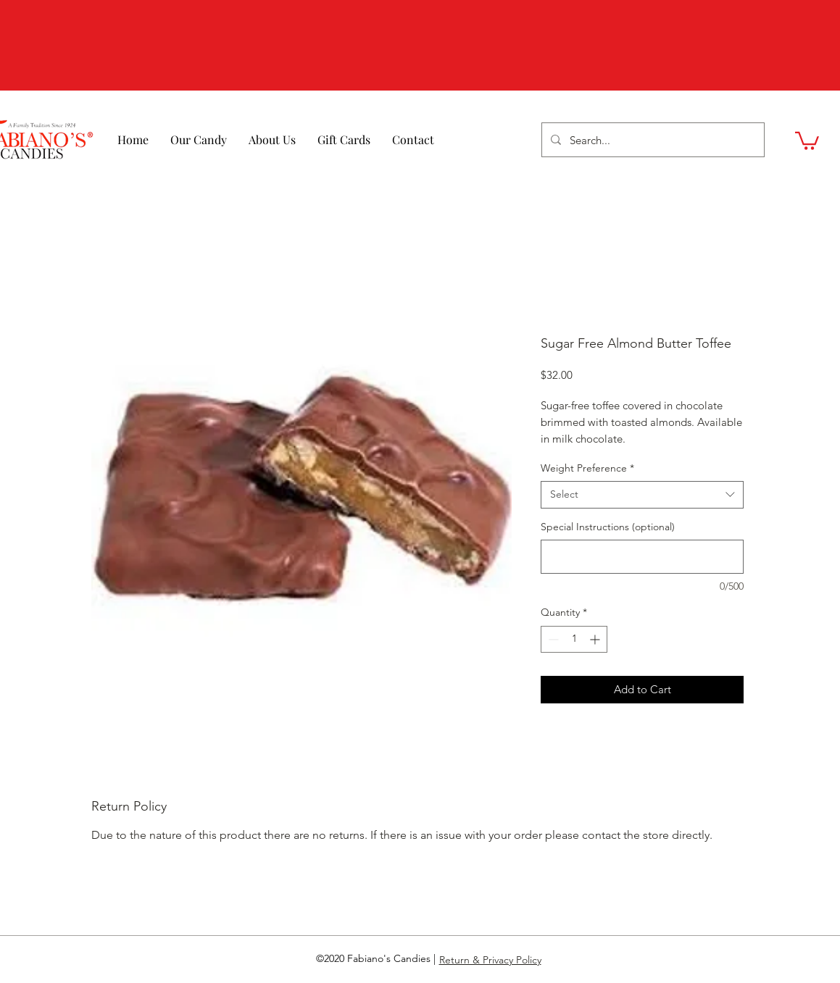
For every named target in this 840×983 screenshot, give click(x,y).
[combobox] (642, 495)
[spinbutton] (574, 639)
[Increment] (596, 639)
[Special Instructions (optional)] (642, 556)
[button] (807, 140)
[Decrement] (552, 639)
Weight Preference (587, 467)
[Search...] (651, 139)
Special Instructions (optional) (608, 526)
